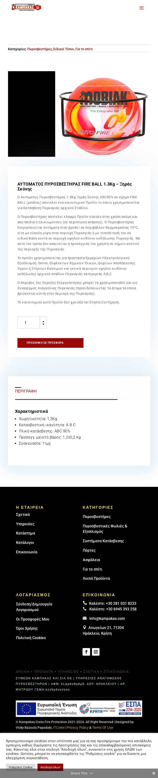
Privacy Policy (78, 727)
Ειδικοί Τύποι (63, 49)
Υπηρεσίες (25, 524)
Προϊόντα (43, 672)
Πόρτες (89, 550)
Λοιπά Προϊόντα (96, 578)
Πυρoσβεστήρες (97, 516)
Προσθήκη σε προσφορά (45, 342)
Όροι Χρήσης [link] (27, 628)
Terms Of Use (102, 727)
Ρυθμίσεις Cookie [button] (20, 767)
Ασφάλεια (91, 560)
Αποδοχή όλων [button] (50, 767)
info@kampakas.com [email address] (107, 618)
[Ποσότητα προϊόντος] (28, 322)
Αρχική (23, 672)
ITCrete (59, 727)
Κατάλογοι (25, 542)
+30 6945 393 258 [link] (121, 609)
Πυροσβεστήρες (39, 49)
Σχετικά (23, 514)
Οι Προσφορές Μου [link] (32, 619)
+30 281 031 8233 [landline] (121, 603)
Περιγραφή (26, 391)
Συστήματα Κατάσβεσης (103, 541)
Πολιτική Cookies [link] (31, 638)
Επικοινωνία (26, 552)
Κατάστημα (25, 533)
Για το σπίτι (84, 49)
